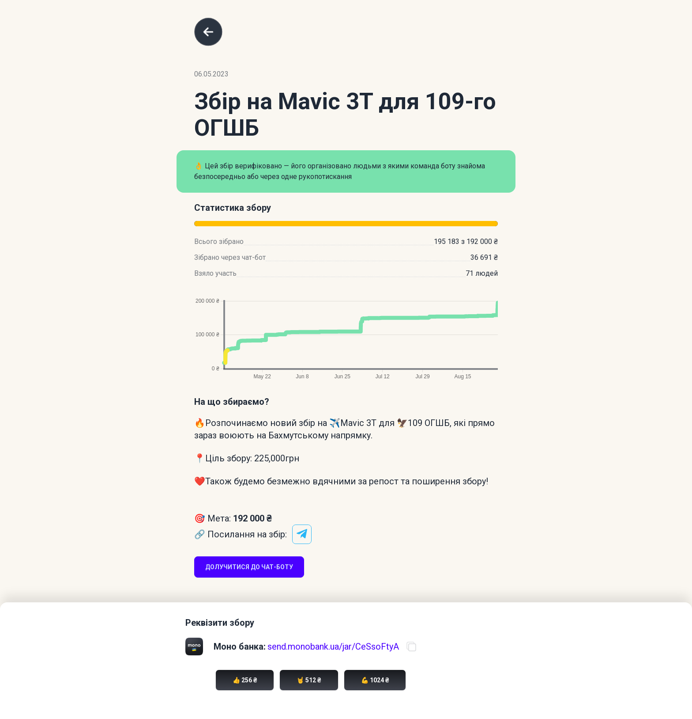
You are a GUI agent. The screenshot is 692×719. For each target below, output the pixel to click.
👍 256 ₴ (245, 680)
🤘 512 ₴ (309, 680)
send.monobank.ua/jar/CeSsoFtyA (333, 646)
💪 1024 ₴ (375, 680)
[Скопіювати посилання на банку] (411, 646)
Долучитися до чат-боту (249, 567)
